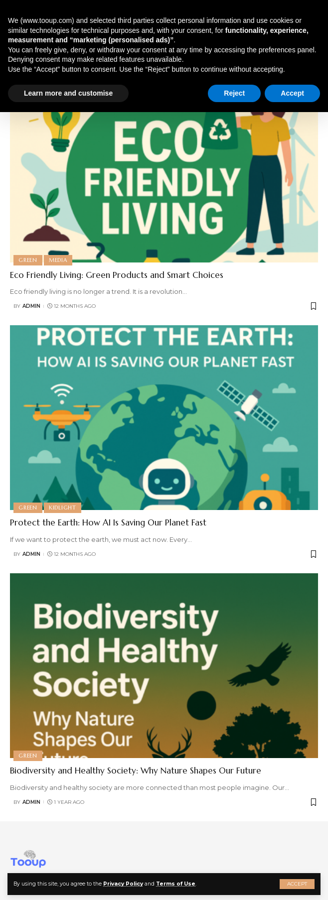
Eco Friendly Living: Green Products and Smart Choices (116, 274)
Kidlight (62, 507)
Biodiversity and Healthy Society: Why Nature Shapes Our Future (135, 770)
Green (27, 260)
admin (31, 306)
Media (58, 260)
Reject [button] (234, 93)
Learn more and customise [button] (68, 93)
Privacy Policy (123, 884)
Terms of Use (175, 884)
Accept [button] (292, 93)
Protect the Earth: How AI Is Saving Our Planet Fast (108, 522)
